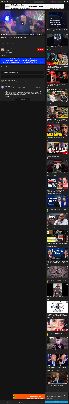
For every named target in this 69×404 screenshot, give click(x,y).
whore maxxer (8, 48)
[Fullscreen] (43, 34)
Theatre (57, 29)
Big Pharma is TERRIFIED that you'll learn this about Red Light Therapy (57, 85)
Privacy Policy (33, 402)
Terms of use (27, 402)
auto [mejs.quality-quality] (41, 34)
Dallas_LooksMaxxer (9, 80)
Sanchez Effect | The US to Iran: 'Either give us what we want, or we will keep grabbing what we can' (57, 209)
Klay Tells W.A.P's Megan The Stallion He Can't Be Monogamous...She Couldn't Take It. (57, 67)
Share (3, 43)
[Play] (1, 34)
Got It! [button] (56, 401)
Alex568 (6, 86)
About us (38, 402)
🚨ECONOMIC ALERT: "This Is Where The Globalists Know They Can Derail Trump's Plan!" (57, 120)
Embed (8, 43)
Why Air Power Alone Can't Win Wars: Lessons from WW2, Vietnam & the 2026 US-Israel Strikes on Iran (57, 280)
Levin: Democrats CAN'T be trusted (55, 385)
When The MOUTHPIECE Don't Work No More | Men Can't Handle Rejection (57, 155)
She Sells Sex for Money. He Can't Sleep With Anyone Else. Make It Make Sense (57, 191)
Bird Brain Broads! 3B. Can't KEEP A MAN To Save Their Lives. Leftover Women (57, 332)
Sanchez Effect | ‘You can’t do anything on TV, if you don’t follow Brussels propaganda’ (57, 262)
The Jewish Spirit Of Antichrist (54, 349)
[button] (64, 1)
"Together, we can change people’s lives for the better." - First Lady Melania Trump (57, 173)
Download (14, 43)
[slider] (17, 34)
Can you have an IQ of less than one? (55, 296)
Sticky (51, 30)
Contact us (43, 402)
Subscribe (40, 49)
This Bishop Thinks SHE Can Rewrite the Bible (57, 243)
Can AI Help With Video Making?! (54, 46)
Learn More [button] (49, 398)
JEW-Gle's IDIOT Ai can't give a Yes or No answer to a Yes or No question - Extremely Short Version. (57, 315)
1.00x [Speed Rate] (33, 34)
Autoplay (63, 29)
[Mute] (39, 34)
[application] (22, 23)
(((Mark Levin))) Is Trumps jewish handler (56, 367)
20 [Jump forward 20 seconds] (37, 34)
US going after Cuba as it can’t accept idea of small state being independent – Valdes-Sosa (57, 226)
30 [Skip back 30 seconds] (35, 34)
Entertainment (15, 52)
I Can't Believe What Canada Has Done (55, 137)
